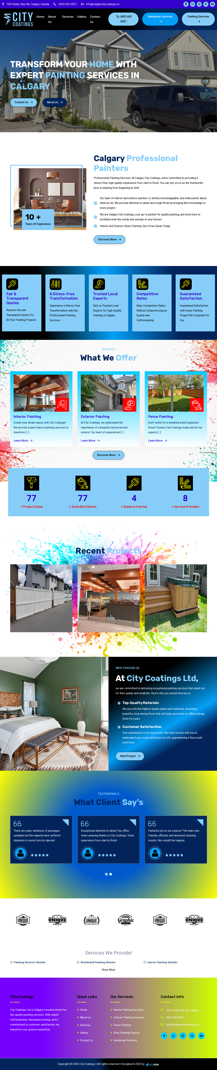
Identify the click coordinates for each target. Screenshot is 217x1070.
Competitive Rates (147, 296)
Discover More (109, 239)
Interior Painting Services (127, 1009)
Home (41, 16)
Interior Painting (27, 417)
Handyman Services (160, 19)
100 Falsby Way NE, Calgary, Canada (25, 4)
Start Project (130, 756)
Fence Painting (160, 417)
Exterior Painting (95, 417)
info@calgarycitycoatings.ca (100, 4)
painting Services (198, 19)
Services (68, 16)
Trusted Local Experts (105, 296)
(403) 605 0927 (65, 4)
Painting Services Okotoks (28, 962)
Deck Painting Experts (125, 1032)
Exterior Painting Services (127, 1017)
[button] (106, 875)
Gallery (82, 16)
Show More (108, 969)
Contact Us (96, 19)
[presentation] (11, 81)
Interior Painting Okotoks (160, 962)
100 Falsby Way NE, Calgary (180, 1010)
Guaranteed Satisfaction (191, 296)
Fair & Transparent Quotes (17, 298)
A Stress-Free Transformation (64, 296)
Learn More (23, 440)
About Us (53, 19)
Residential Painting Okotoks (96, 962)
